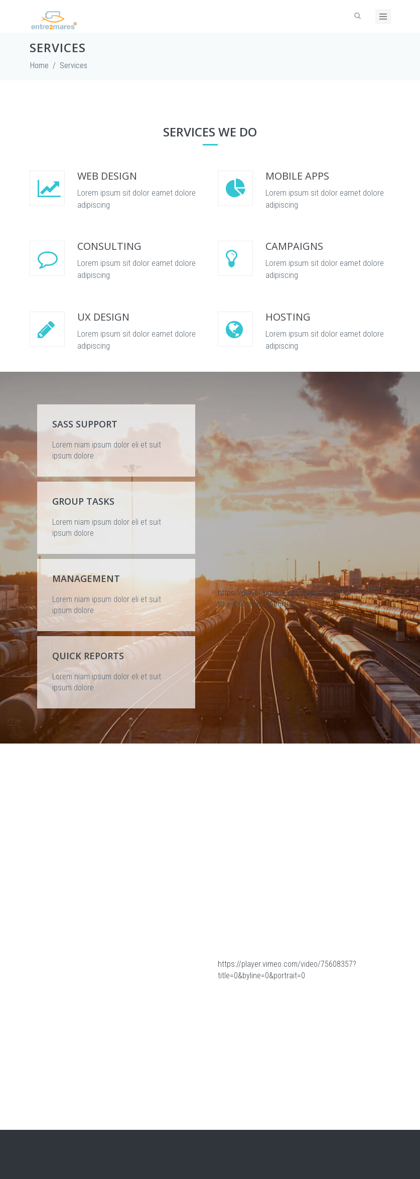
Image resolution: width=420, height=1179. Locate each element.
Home (39, 65)
